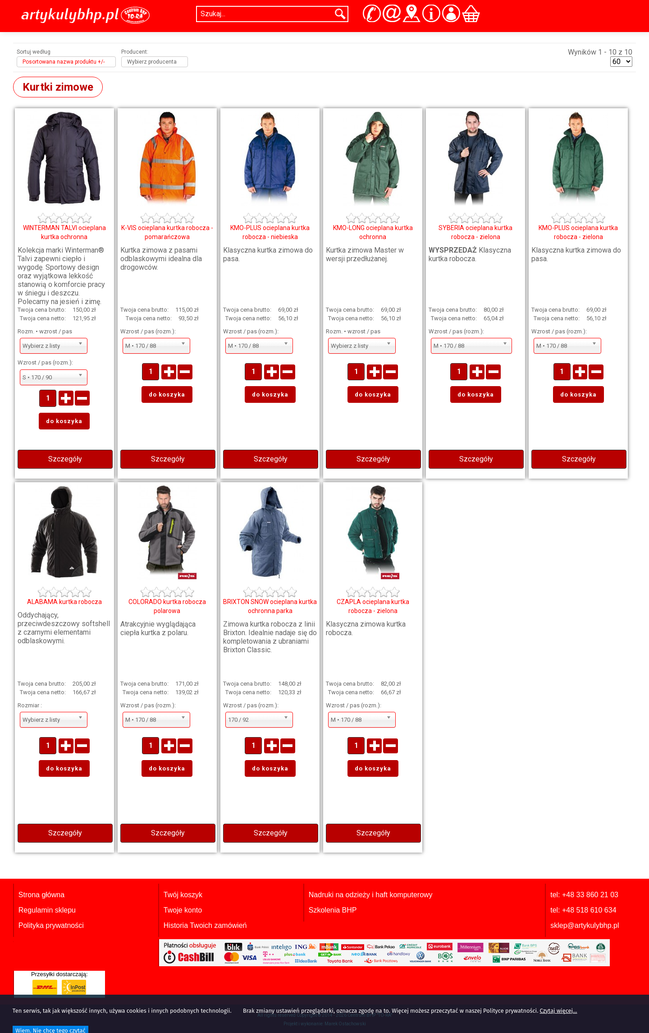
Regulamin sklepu (47, 910)
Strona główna (41, 895)
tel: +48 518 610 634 (583, 910)
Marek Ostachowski (345, 1023)
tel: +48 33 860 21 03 (584, 895)
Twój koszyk (183, 895)
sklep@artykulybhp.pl (584, 925)
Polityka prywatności (51, 925)
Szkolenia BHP (333, 910)
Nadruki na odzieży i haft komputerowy (371, 895)
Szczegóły (65, 459)
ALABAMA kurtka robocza (64, 601)
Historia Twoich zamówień (205, 925)
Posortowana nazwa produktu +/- (64, 62)
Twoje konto (183, 910)
